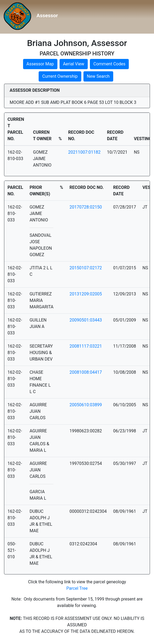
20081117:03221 (85, 346)
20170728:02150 (85, 207)
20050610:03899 (85, 404)
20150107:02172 (85, 267)
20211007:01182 (84, 152)
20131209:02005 (85, 293)
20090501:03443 (85, 320)
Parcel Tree (77, 588)
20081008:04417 (85, 372)
